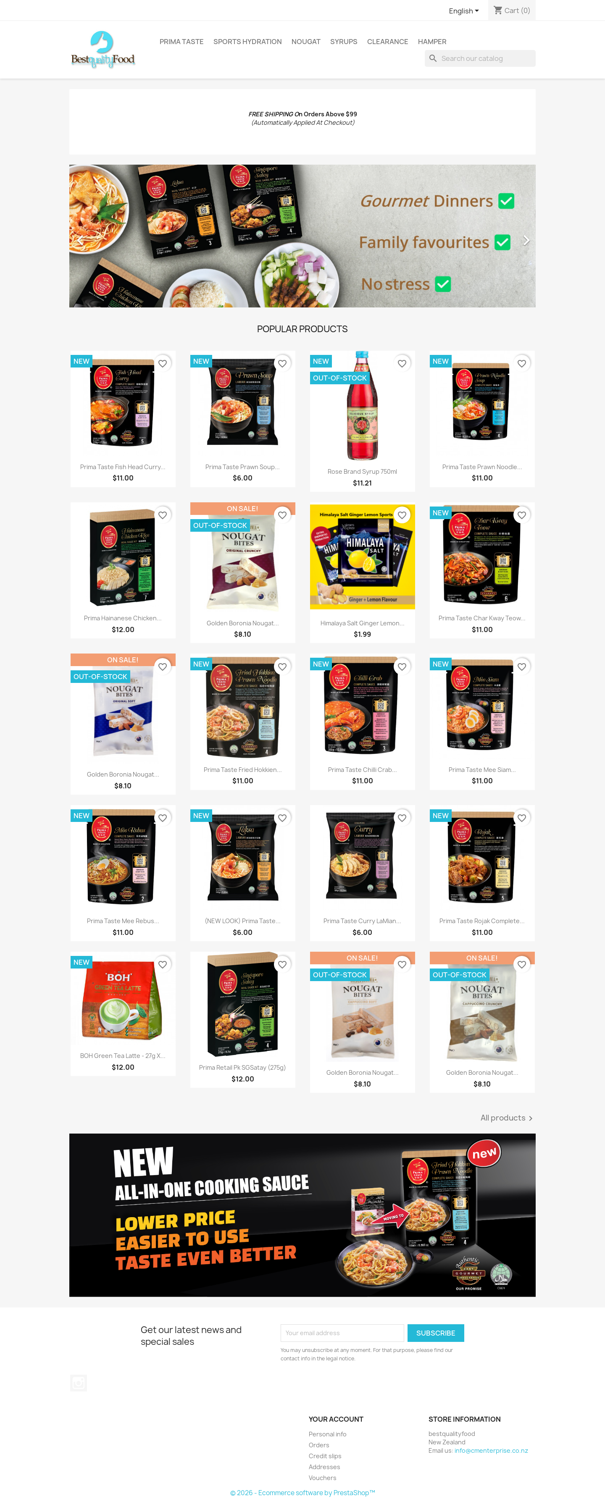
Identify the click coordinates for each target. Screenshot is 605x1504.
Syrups (344, 41)
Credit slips (325, 1456)
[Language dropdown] (465, 11)
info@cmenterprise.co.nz (491, 1450)
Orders (319, 1445)
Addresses (324, 1467)
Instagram (78, 1383)
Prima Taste (182, 41)
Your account (336, 1419)
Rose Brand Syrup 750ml (362, 471)
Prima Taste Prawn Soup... (242, 467)
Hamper (432, 41)
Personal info (328, 1434)
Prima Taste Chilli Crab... (362, 770)
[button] (104, 236)
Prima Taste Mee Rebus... (123, 921)
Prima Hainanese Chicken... (123, 618)
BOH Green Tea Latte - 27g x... (123, 1056)
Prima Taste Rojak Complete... (482, 921)
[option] (302, 236)
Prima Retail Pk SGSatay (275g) (242, 1067)
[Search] (480, 58)
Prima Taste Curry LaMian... (362, 921)
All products (508, 1118)
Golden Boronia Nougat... (243, 623)
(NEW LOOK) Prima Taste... (243, 921)
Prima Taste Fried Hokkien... (243, 770)
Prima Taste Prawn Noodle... (482, 467)
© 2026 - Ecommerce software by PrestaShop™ (302, 1492)
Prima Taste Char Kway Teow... (482, 618)
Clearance (387, 41)
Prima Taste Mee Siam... (482, 770)
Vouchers (323, 1478)
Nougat (306, 41)
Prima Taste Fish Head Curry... (123, 467)
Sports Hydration (247, 41)
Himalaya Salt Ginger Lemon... (363, 623)
